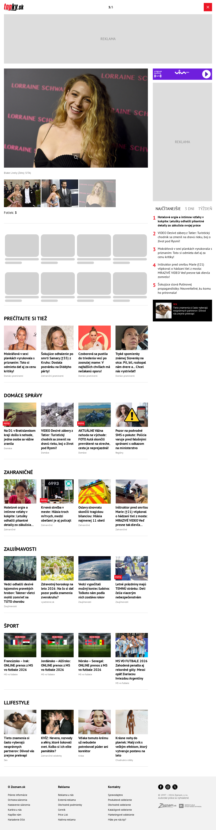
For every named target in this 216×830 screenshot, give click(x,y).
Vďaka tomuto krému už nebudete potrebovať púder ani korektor (93, 744)
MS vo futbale (11, 674)
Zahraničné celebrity (51, 755)
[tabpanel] (182, 255)
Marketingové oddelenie (121, 814)
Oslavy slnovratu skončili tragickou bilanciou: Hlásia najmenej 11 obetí (91, 514)
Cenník (61, 809)
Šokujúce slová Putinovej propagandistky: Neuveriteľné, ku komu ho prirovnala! (184, 288)
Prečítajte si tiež (25, 318)
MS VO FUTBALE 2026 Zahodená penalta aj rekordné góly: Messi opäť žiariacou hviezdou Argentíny (131, 670)
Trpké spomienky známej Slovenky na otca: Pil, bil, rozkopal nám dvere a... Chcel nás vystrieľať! (131, 362)
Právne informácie (17, 795)
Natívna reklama (66, 819)
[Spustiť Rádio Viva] (182, 72)
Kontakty (114, 787)
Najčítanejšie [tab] (168, 208)
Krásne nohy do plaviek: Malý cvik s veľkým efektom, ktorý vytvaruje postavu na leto (131, 747)
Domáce (8, 448)
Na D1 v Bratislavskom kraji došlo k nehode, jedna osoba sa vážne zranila (20, 437)
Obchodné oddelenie (119, 805)
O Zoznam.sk (16, 787)
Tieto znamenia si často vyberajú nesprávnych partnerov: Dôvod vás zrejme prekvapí (19, 747)
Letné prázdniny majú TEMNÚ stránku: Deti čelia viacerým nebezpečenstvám (131, 590)
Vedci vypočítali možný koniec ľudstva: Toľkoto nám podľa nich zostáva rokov (94, 590)
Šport (11, 625)
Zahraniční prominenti (52, 375)
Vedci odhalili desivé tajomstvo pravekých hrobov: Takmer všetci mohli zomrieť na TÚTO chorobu (19, 593)
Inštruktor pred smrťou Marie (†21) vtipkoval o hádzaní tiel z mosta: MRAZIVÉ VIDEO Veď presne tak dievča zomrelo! (132, 516)
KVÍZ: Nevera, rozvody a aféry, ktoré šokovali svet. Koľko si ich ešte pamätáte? (56, 744)
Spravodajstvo (115, 795)
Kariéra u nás (15, 809)
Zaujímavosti (20, 549)
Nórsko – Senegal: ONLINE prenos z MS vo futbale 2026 (92, 665)
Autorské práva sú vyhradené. (173, 798)
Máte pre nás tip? (117, 819)
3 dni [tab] (189, 208)
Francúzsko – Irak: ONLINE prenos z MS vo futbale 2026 (18, 665)
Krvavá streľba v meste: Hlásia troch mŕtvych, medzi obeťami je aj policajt (56, 514)
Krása (81, 755)
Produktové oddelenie (120, 800)
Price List (63, 814)
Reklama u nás (65, 795)
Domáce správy (23, 395)
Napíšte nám (14, 814)
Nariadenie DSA (16, 819)
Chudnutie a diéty (124, 760)
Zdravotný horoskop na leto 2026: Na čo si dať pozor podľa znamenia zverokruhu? (57, 590)
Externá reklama (67, 800)
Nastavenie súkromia (19, 805)
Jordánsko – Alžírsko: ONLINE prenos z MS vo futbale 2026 (56, 665)
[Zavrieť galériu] (208, 7)
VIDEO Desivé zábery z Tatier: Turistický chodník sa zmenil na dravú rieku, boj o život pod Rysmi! (57, 439)
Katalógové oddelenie (120, 809)
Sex (6, 760)
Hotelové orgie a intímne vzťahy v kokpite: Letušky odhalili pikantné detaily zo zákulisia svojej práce (17, 516)
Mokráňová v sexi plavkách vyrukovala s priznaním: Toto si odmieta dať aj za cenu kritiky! (20, 362)
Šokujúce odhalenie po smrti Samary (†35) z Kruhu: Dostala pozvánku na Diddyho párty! (57, 362)
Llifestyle (16, 702)
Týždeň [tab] (205, 208)
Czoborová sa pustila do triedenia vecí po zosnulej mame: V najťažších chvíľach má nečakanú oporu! (94, 362)
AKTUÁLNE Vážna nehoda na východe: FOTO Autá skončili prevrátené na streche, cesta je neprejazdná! (94, 439)
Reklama (64, 787)
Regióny (119, 452)
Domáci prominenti (13, 375)
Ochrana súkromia (17, 800)
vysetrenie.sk (47, 601)
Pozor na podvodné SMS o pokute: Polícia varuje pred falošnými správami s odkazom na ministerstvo (131, 439)
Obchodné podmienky (70, 805)
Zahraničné (18, 472)
